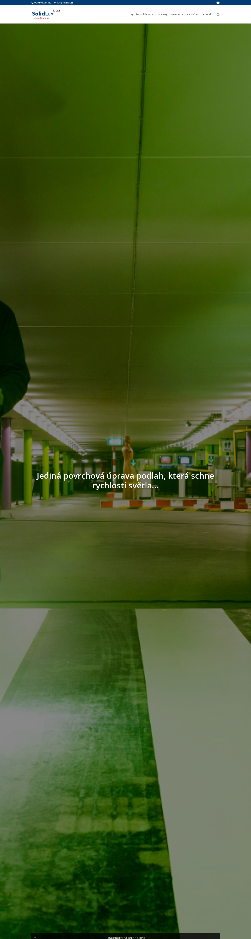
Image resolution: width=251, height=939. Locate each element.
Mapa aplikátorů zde (125, 732)
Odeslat (209, 825)
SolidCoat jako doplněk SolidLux (58, 578)
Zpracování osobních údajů (199, 878)
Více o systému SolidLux (196, 225)
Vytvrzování (140, 870)
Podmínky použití (193, 874)
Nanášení (102, 274)
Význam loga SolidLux (117, 578)
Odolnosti (196, 274)
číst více (39, 623)
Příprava (55, 274)
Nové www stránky (181, 578)
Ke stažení (193, 14)
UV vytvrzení (149, 274)
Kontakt (208, 14)
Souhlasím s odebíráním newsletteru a (74, 489)
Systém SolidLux (140, 14)
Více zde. (131, 816)
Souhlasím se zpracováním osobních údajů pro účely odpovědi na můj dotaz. (84, 816)
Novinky (163, 14)
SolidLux (123, 583)
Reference (177, 14)
